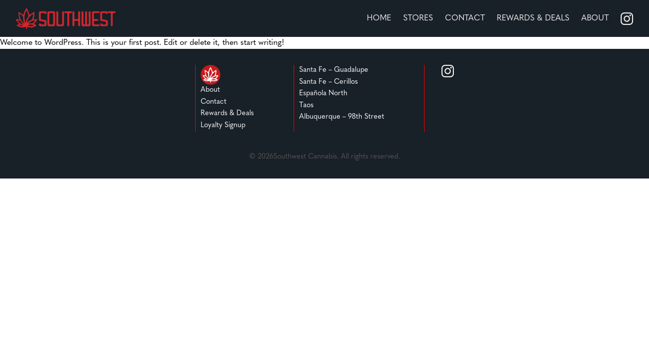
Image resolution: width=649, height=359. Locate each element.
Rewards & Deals (227, 113)
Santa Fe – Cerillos (328, 82)
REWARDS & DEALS (533, 18)
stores (418, 18)
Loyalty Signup (223, 125)
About (595, 18)
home (379, 18)
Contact (465, 18)
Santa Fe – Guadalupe (333, 70)
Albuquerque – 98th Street (341, 117)
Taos (306, 105)
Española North (323, 93)
